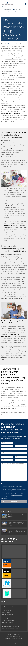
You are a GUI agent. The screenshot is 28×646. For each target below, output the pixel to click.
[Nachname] (21, 446)
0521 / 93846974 (8, 9)
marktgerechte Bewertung (8, 50)
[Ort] (21, 457)
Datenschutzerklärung (12, 486)
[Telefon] (7, 460)
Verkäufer (9, 43)
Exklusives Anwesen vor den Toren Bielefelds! (16, 515)
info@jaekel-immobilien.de (16, 495)
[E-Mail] (21, 460)
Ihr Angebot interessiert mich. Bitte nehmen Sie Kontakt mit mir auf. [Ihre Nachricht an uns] (14, 472)
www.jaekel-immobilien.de (11, 628)
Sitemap (20, 638)
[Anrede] (7, 443)
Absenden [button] (14, 501)
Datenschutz (14, 638)
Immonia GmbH (17, 636)
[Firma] (14, 449)
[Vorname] (7, 446)
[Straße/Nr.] (14, 453)
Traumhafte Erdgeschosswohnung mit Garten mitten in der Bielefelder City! (17, 531)
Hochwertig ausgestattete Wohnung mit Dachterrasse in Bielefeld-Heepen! (17, 524)
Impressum (7, 638)
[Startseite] (7, 4)
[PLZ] (7, 457)
